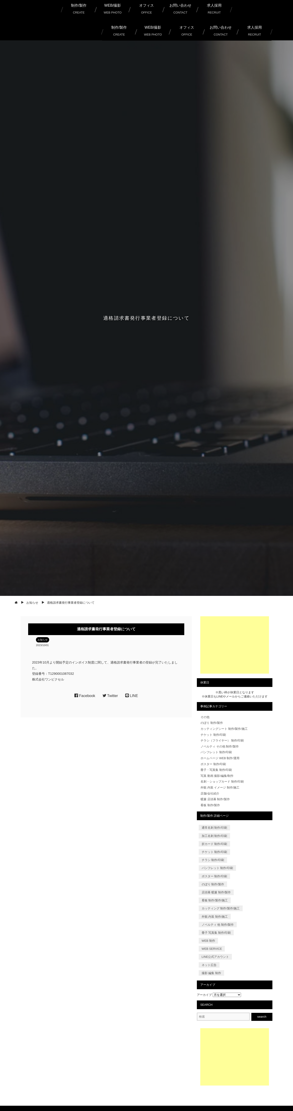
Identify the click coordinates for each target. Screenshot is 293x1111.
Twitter (110, 696)
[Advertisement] (234, 645)
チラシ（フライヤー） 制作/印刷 (222, 740)
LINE (131, 696)
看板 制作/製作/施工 (215, 900)
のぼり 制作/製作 (212, 723)
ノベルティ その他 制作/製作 (220, 746)
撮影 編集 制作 (211, 973)
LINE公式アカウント (215, 956)
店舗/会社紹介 (210, 793)
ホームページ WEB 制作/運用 (220, 758)
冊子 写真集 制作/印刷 (216, 932)
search (261, 1016)
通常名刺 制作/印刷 (214, 827)
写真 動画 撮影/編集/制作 (217, 776)
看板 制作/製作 (210, 805)
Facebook (84, 696)
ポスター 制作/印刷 (213, 764)
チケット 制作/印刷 (213, 734)
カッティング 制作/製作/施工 (221, 908)
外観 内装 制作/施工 (215, 916)
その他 (205, 717)
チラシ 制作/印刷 (213, 860)
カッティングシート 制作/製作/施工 (224, 728)
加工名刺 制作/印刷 (214, 835)
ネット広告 (209, 965)
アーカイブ (204, 995)
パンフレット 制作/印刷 (216, 752)
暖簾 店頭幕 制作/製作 (215, 799)
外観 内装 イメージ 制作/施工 (220, 787)
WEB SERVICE (212, 948)
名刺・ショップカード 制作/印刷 (222, 781)
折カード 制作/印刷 (214, 844)
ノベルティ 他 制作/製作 (218, 924)
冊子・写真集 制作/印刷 (216, 770)
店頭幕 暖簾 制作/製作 (216, 892)
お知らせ (43, 639)
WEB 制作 (208, 940)
